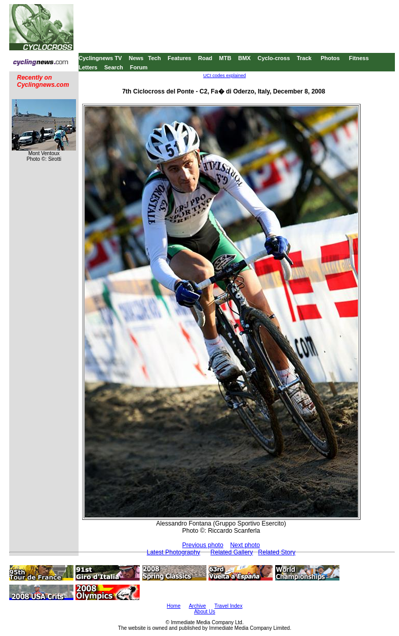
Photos (329, 58)
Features (180, 58)
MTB (225, 58)
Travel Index (229, 606)
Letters (88, 67)
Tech (154, 58)
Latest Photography (173, 552)
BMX (244, 58)
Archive (197, 606)
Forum (138, 67)
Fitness (359, 58)
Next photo (245, 545)
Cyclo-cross (274, 58)
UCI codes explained (224, 75)
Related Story (277, 552)
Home (174, 606)
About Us (204, 611)
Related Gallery (232, 552)
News (136, 58)
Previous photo (202, 545)
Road (205, 58)
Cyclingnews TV (100, 58)
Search (113, 67)
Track (304, 58)
